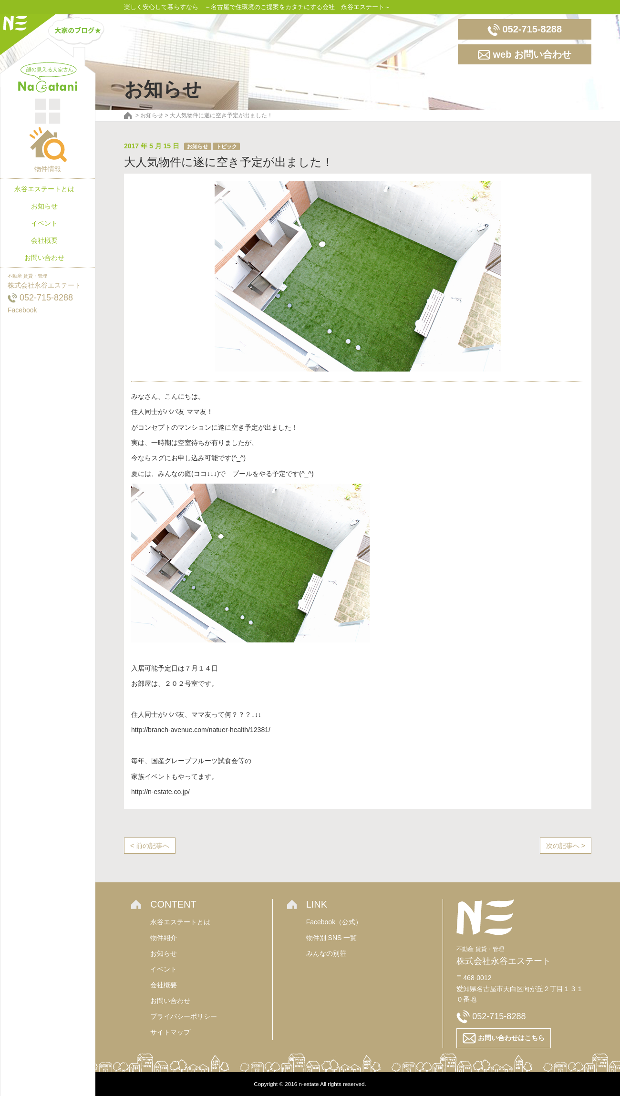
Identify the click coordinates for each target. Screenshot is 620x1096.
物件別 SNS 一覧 (331, 937)
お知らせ (44, 206)
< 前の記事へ (149, 845)
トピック (226, 146)
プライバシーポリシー (183, 1016)
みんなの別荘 (326, 953)
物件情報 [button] (48, 149)
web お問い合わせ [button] (524, 55)
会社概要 (44, 240)
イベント (44, 223)
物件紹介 (163, 937)
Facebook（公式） (334, 922)
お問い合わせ (44, 257)
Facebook (22, 310)
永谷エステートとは (44, 189)
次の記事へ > (565, 845)
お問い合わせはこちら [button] (504, 1038)
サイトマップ (170, 1032)
